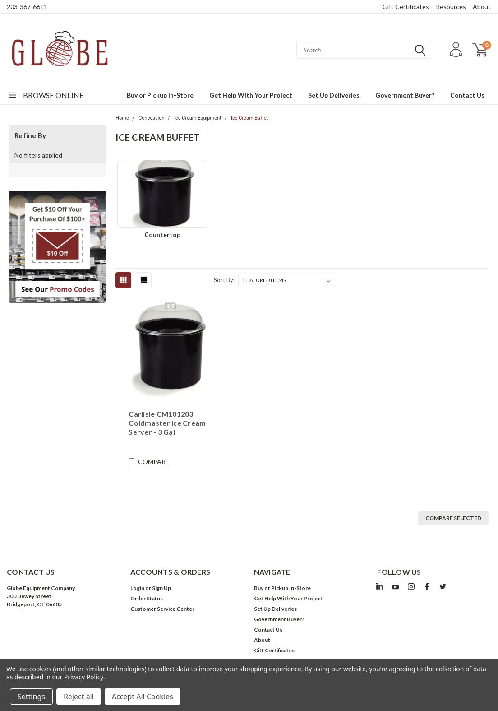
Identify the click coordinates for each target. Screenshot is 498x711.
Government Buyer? (404, 95)
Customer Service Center (162, 608)
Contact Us (467, 95)
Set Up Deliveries (334, 95)
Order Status (146, 598)
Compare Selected (453, 518)
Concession (151, 118)
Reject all (79, 697)
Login (137, 588)
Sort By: (224, 279)
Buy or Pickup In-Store (160, 95)
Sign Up (161, 588)
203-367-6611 (27, 6)
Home (122, 118)
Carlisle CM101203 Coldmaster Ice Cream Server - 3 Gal (167, 422)
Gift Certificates (406, 6)
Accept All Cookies (142, 697)
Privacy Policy (83, 677)
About (482, 6)
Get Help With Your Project (250, 95)
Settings (31, 697)
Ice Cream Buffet (249, 118)
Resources (451, 6)
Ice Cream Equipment (197, 118)
